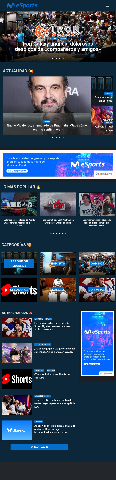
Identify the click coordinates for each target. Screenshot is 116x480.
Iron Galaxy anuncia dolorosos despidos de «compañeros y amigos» (58, 46)
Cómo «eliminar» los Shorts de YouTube (52, 376)
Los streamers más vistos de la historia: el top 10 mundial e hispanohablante (97, 223)
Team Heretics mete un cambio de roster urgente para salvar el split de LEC (54, 406)
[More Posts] (39, 447)
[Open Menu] (107, 5)
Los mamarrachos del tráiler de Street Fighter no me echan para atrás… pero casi (52, 326)
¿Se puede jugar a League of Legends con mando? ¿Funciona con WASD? (54, 350)
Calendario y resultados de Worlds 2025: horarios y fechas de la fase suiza (19, 223)
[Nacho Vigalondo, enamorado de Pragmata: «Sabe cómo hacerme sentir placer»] (47, 105)
